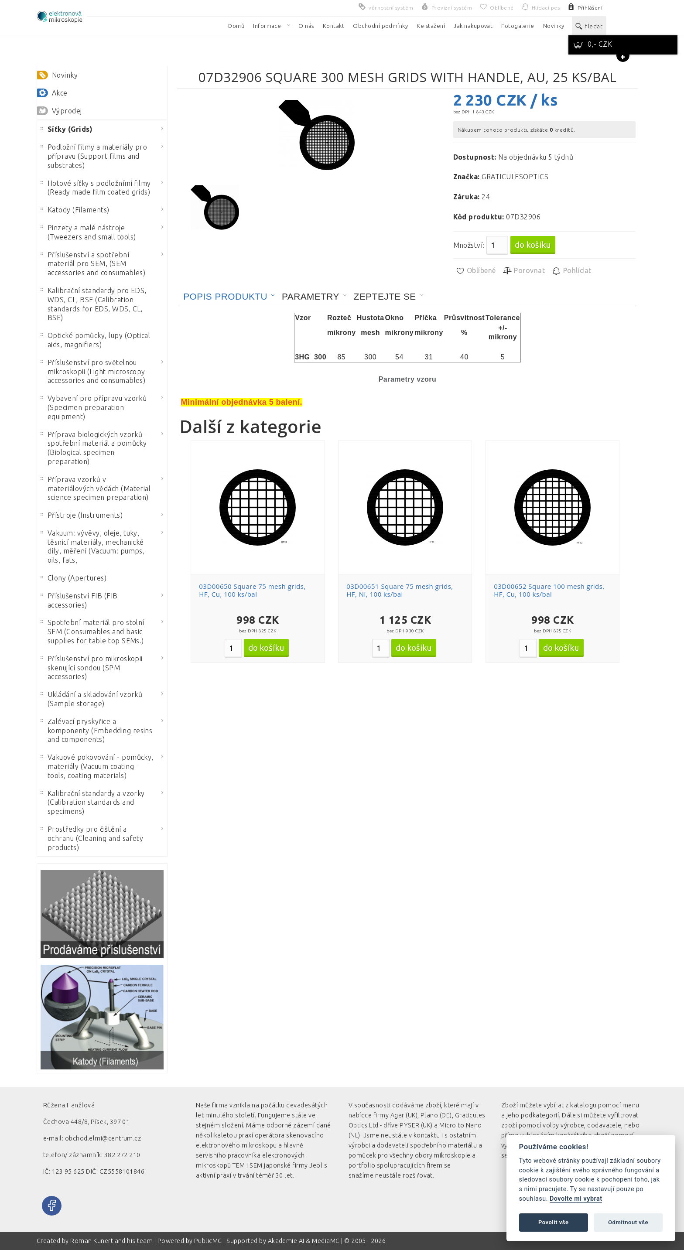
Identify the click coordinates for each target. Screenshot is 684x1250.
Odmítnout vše (628, 1222)
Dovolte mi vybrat (576, 1198)
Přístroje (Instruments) (82, 515)
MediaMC (325, 1240)
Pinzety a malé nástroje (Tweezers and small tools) (88, 232)
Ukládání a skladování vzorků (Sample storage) (91, 698)
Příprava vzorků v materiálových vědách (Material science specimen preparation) (95, 488)
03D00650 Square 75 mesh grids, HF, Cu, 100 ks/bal (252, 590)
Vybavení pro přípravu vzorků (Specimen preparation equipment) (94, 407)
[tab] (229, 296)
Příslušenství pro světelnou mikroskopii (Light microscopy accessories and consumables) (93, 372)
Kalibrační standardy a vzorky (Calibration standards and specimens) (93, 802)
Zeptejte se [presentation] (385, 296)
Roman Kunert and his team (112, 1240)
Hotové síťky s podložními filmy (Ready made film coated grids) (96, 187)
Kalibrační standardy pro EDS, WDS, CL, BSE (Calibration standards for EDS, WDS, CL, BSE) (94, 304)
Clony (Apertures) (73, 578)
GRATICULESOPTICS (515, 177)
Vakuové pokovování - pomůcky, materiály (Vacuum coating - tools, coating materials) (97, 766)
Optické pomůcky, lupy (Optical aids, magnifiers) (95, 339)
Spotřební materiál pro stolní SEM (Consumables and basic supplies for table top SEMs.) (92, 631)
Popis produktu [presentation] (225, 296)
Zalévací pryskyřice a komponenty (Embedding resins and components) (96, 730)
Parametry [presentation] (310, 296)
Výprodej (67, 111)
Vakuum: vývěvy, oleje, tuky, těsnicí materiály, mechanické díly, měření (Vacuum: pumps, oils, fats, (92, 546)
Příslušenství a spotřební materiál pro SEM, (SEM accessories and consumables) (93, 264)
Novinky (65, 75)
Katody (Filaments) (75, 210)
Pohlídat (571, 271)
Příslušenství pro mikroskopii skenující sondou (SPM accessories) (92, 668)
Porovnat (524, 271)
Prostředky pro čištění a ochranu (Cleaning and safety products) (92, 838)
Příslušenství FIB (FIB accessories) (79, 600)
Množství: (469, 245)
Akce (60, 93)
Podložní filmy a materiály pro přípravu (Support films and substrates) (94, 156)
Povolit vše (553, 1222)
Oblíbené (475, 271)
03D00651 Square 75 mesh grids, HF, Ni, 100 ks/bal (399, 590)
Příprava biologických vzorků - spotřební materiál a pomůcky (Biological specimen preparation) (94, 447)
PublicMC (208, 1240)
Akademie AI (286, 1240)
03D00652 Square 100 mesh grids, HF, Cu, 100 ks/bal (549, 590)
